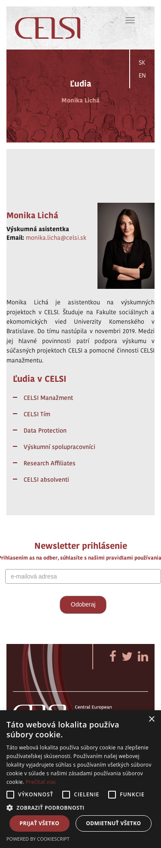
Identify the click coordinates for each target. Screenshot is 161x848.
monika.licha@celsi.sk (56, 237)
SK (142, 62)
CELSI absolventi (46, 479)
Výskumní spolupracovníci (59, 447)
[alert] (80, 779)
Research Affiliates (50, 463)
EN (142, 75)
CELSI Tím (37, 414)
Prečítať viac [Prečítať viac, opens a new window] (41, 782)
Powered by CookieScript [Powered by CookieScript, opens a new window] (38, 839)
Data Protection (45, 430)
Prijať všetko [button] (40, 823)
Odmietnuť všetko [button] (113, 823)
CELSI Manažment (48, 397)
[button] (80, 807)
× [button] (151, 719)
